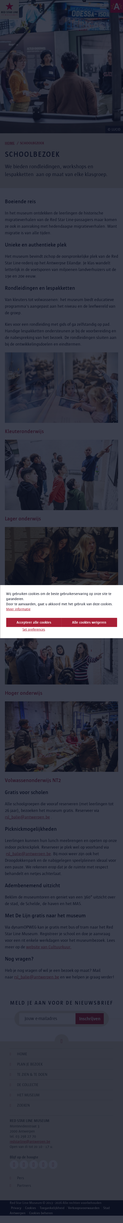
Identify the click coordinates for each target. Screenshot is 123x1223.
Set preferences (33, 629)
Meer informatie (18, 609)
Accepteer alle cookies (34, 622)
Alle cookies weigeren (89, 622)
